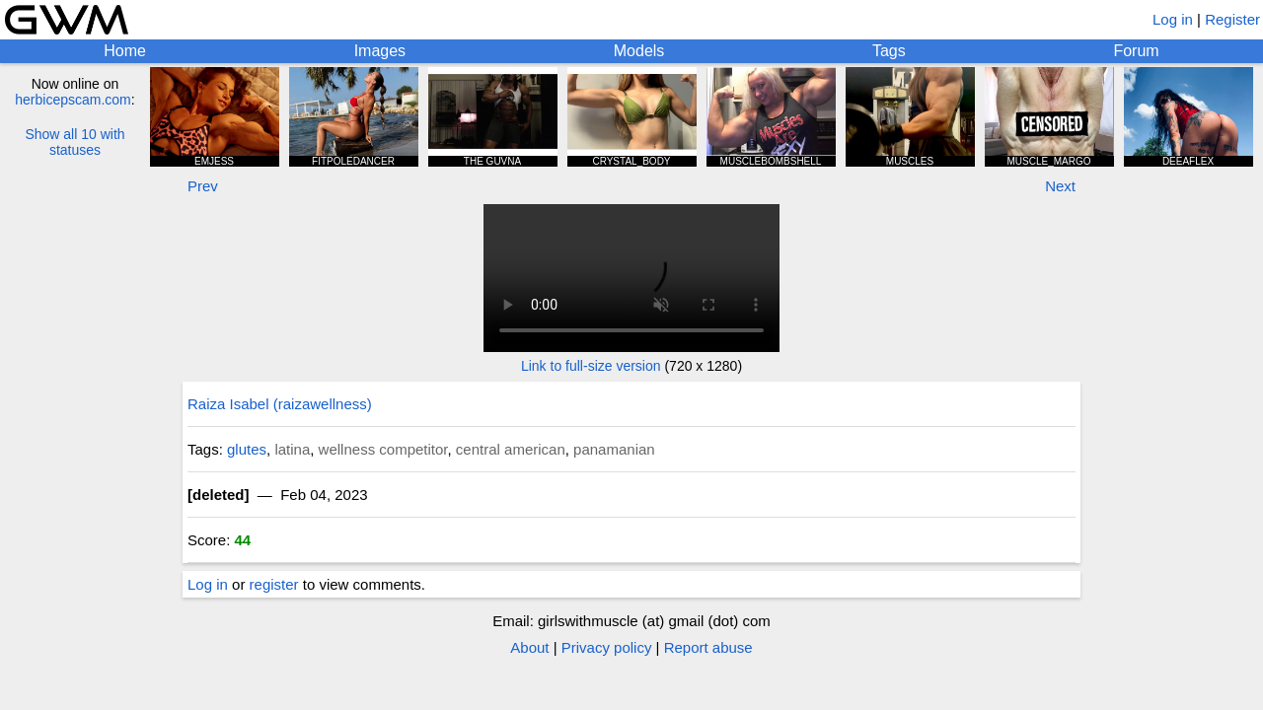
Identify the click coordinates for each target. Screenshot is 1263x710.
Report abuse (708, 647)
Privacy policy (606, 647)
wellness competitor (383, 449)
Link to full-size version (591, 366)
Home (125, 50)
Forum (1135, 50)
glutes (246, 449)
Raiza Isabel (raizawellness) (279, 403)
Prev (202, 186)
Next (1060, 186)
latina (292, 449)
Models (639, 50)
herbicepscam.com (73, 99)
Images (380, 50)
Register (1232, 19)
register (274, 584)
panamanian (614, 449)
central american (510, 449)
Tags (889, 50)
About (529, 647)
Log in (1172, 19)
